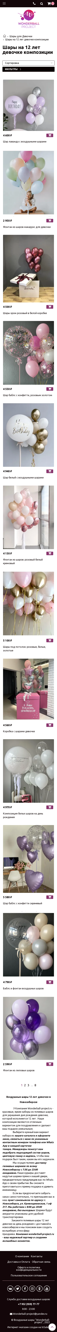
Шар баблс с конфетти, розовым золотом (27, 395)
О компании (22, 1256)
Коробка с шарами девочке (19, 731)
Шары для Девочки (21, 36)
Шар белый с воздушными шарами (23, 477)
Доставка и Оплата (18, 1261)
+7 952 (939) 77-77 (28, 1304)
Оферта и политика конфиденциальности (28, 1268)
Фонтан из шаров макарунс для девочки (27, 227)
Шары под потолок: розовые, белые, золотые (24, 648)
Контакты (36, 1256)
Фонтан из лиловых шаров (19, 1070)
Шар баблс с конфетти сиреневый (22, 903)
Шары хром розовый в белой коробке (25, 313)
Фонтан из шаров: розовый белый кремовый (23, 561)
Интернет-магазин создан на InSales (28, 1327)
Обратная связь (41, 1261)
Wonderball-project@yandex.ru (30, 1313)
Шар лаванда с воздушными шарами (24, 141)
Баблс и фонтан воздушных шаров (23, 988)
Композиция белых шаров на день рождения (23, 815)
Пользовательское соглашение (29, 1275)
